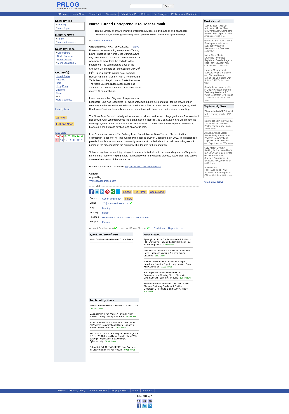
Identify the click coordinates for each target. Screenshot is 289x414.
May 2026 (60, 132)
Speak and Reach (102, 40)
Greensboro (64, 52)
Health (61, 38)
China (59, 93)
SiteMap (62, 390)
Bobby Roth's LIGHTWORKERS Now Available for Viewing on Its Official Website (113, 348)
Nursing (62, 24)
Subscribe (111, 14)
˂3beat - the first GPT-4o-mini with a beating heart (114, 305)
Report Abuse (175, 228)
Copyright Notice (119, 390)
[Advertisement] (172, 72)
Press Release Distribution (72, 7)
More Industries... (67, 42)
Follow (128, 198)
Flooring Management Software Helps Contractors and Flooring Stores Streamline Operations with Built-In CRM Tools (165, 275)
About (135, 390)
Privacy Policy (77, 390)
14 (70, 140)
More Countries (64, 99)
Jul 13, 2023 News (213, 181)
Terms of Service (98, 390)
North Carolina (65, 56)
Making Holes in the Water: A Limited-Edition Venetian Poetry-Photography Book (111, 315)
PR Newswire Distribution (184, 14)
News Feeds (95, 14)
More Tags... (64, 28)
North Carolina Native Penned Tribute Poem (111, 239)
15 (65, 140)
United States (64, 59)
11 (82, 140)
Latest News (78, 14)
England (60, 89)
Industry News (62, 109)
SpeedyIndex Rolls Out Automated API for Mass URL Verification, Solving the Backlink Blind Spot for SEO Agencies (167, 242)
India (58, 83)
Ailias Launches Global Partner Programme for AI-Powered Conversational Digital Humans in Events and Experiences (112, 325)
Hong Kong (62, 86)
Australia (60, 79)
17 (57, 140)
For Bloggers (160, 14)
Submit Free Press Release (135, 14)
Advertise (147, 390)
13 (74, 140)
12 (78, 140)
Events (106, 222)
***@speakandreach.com (102, 180)
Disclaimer (159, 228)
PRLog (135, 46)
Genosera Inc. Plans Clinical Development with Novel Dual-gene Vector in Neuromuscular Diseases (167, 253)
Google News (157, 192)
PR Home (63, 14)
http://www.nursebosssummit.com (143, 166)
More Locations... (67, 62)
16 (61, 140)
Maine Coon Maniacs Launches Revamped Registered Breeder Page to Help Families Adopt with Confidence (167, 264)
